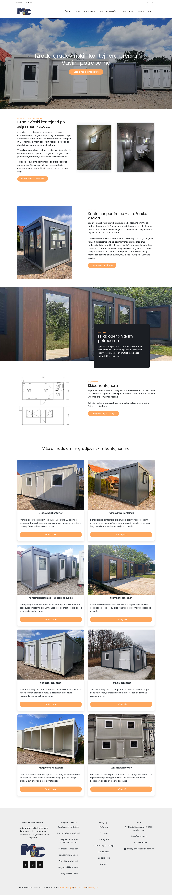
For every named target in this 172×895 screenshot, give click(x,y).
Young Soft (94, 886)
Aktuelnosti (128, 11)
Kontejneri (89, 11)
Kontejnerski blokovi (68, 871)
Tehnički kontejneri (68, 859)
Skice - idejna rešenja (109, 11)
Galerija (140, 11)
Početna (66, 11)
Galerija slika (104, 856)
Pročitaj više (51, 534)
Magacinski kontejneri (68, 865)
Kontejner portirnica (102, 265)
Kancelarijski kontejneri (68, 831)
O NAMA (18, 2)
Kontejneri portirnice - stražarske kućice (68, 839)
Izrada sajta (80, 886)
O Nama (77, 11)
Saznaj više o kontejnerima (86, 71)
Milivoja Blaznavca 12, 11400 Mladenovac (139, 827)
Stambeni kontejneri (68, 847)
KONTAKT (29, 2)
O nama (104, 831)
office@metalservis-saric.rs (139, 847)
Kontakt (152, 11)
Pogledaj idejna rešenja (103, 413)
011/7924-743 (139, 834)
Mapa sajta (66, 886)
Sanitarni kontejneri (68, 853)
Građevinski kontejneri (32, 178)
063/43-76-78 (139, 841)
